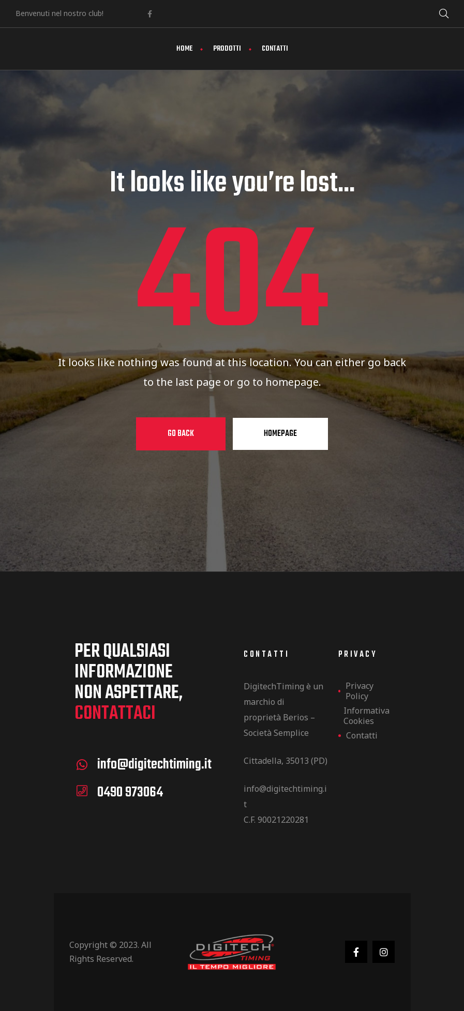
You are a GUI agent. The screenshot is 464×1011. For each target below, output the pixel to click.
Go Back (181, 434)
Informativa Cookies (366, 716)
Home (184, 49)
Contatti (275, 49)
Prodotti (227, 49)
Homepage (280, 434)
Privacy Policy (359, 691)
